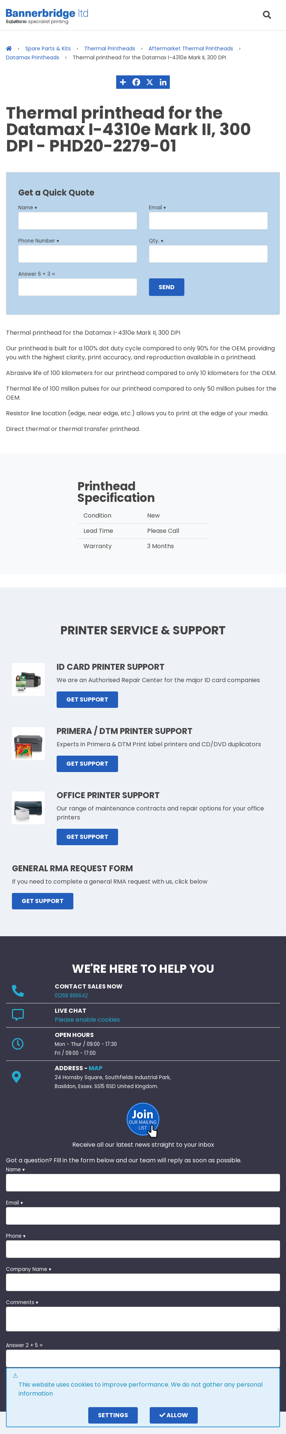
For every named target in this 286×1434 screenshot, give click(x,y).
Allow (173, 1415)
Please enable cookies (87, 1019)
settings (113, 1415)
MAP (95, 1068)
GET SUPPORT (87, 699)
